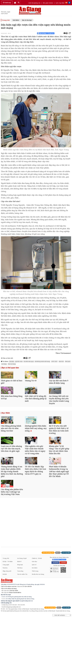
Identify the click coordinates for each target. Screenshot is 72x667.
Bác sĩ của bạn (27, 20)
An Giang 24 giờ (22, 595)
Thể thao (19, 604)
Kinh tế (19, 598)
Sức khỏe (16, 20)
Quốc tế (34, 601)
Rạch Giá (61, 361)
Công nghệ (6, 601)
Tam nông (20, 607)
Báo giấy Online (48, 3)
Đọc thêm (5, 425)
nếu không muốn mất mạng (42, 361)
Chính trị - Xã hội (37, 595)
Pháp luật (20, 601)
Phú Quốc (67, 361)
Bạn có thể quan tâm (10, 368)
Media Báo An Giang (38, 610)
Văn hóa (5, 604)
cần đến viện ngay (29, 361)
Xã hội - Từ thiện (7, 598)
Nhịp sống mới (7, 607)
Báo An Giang (12, 364)
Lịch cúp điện (60, 3)
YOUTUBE (63, 599)
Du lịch (5, 610)
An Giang (4, 364)
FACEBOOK (55, 599)
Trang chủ (6, 20)
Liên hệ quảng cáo (34, 3)
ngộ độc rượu (18, 361)
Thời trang (35, 607)
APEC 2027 (54, 361)
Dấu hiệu (11, 361)
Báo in (58, 589)
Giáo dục (34, 598)
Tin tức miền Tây (22, 610)
